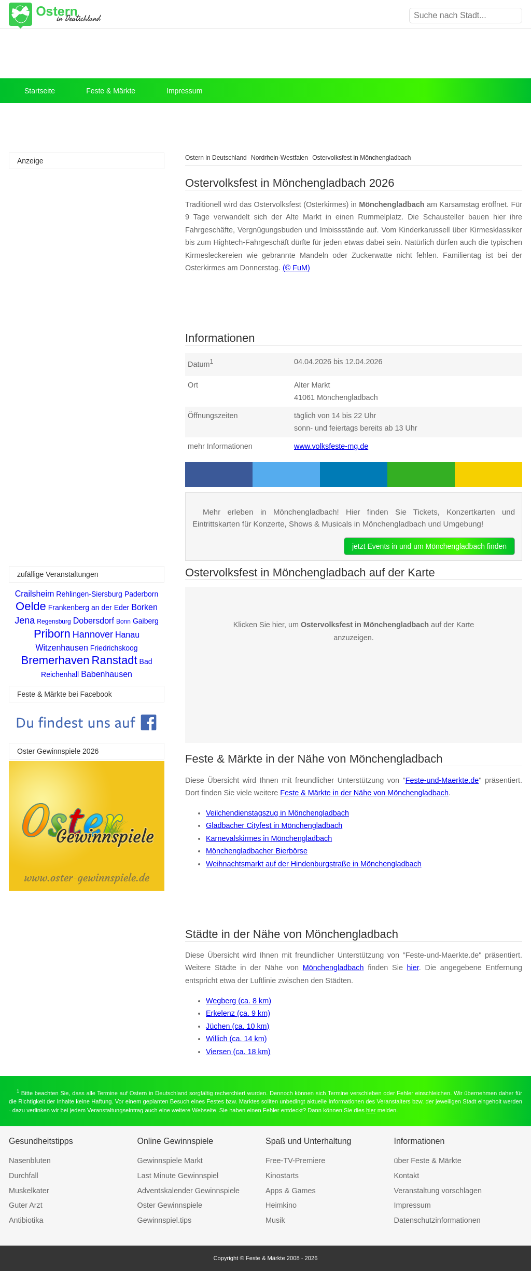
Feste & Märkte (110, 91)
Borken (144, 607)
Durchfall (23, 1175)
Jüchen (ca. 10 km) (237, 1026)
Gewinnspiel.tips (164, 1220)
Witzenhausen (61, 647)
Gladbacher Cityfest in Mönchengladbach (274, 825)
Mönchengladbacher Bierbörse (257, 851)
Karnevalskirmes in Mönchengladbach (269, 838)
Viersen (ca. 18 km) (238, 1051)
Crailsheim (34, 593)
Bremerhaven (55, 660)
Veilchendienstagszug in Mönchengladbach (277, 813)
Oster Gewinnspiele (170, 1205)
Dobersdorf (93, 620)
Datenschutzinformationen (437, 1220)
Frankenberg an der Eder (88, 607)
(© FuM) (296, 268)
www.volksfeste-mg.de (331, 446)
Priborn (52, 633)
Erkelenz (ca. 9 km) (238, 1013)
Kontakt (407, 1175)
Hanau (127, 634)
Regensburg (54, 621)
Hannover (93, 634)
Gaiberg (146, 621)
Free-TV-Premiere (295, 1160)
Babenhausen (106, 674)
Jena (25, 620)
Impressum (184, 91)
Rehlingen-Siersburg (89, 594)
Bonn (123, 621)
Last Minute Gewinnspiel (178, 1175)
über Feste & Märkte (428, 1160)
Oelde (31, 606)
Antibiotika (26, 1220)
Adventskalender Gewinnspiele (188, 1190)
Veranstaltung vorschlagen (438, 1190)
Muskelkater (29, 1190)
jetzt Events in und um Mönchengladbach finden (429, 546)
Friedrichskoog (114, 648)
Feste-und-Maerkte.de (442, 780)
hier (413, 967)
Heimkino (281, 1205)
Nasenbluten (30, 1160)
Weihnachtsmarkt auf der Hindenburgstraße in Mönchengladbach (314, 864)
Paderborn (141, 594)
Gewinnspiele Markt (170, 1160)
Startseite (39, 91)
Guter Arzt (26, 1205)
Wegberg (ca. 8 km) (238, 1001)
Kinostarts (282, 1175)
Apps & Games (291, 1190)
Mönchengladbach (333, 967)
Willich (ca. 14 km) (236, 1038)
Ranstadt (114, 660)
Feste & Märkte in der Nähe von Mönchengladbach (364, 793)
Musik (275, 1220)
